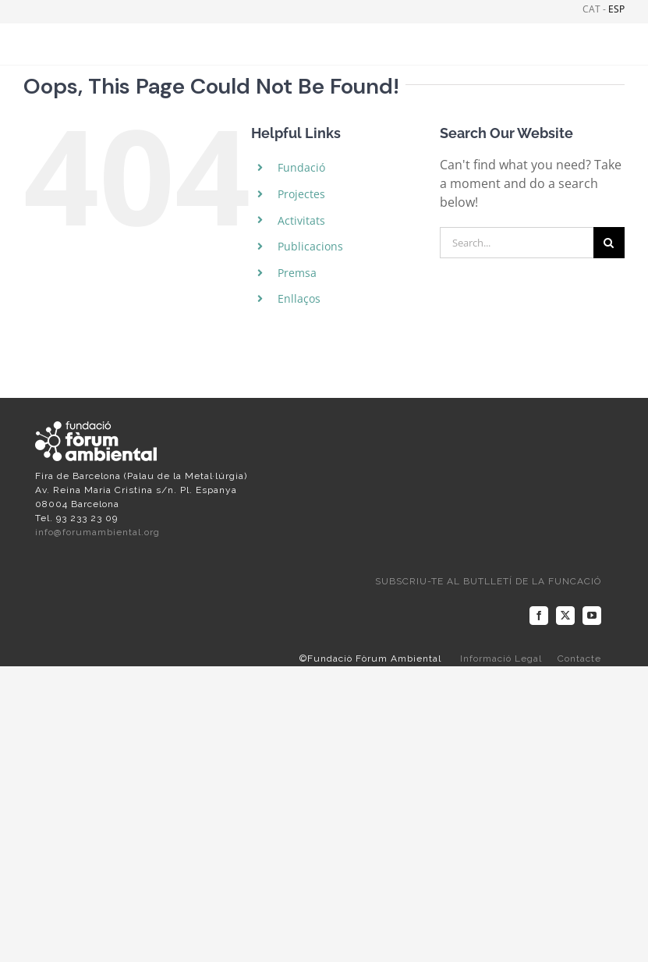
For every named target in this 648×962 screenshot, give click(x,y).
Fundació (301, 167)
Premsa (297, 272)
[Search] (609, 242)
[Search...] (516, 242)
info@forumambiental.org (97, 532)
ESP (616, 9)
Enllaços (299, 298)
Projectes (301, 193)
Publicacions (310, 246)
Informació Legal (501, 658)
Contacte (579, 658)
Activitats (301, 220)
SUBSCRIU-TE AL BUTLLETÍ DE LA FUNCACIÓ (488, 581)
